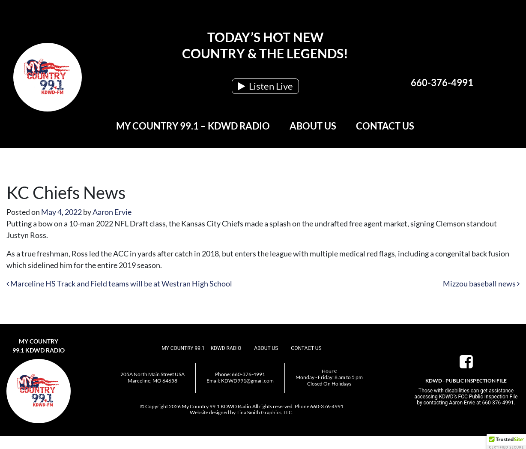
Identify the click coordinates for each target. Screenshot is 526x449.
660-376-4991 (442, 82)
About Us (313, 126)
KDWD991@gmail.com (247, 380)
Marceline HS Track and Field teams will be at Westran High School (119, 283)
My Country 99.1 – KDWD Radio (193, 126)
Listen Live (265, 86)
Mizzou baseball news (481, 283)
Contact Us (385, 126)
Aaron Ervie (112, 212)
